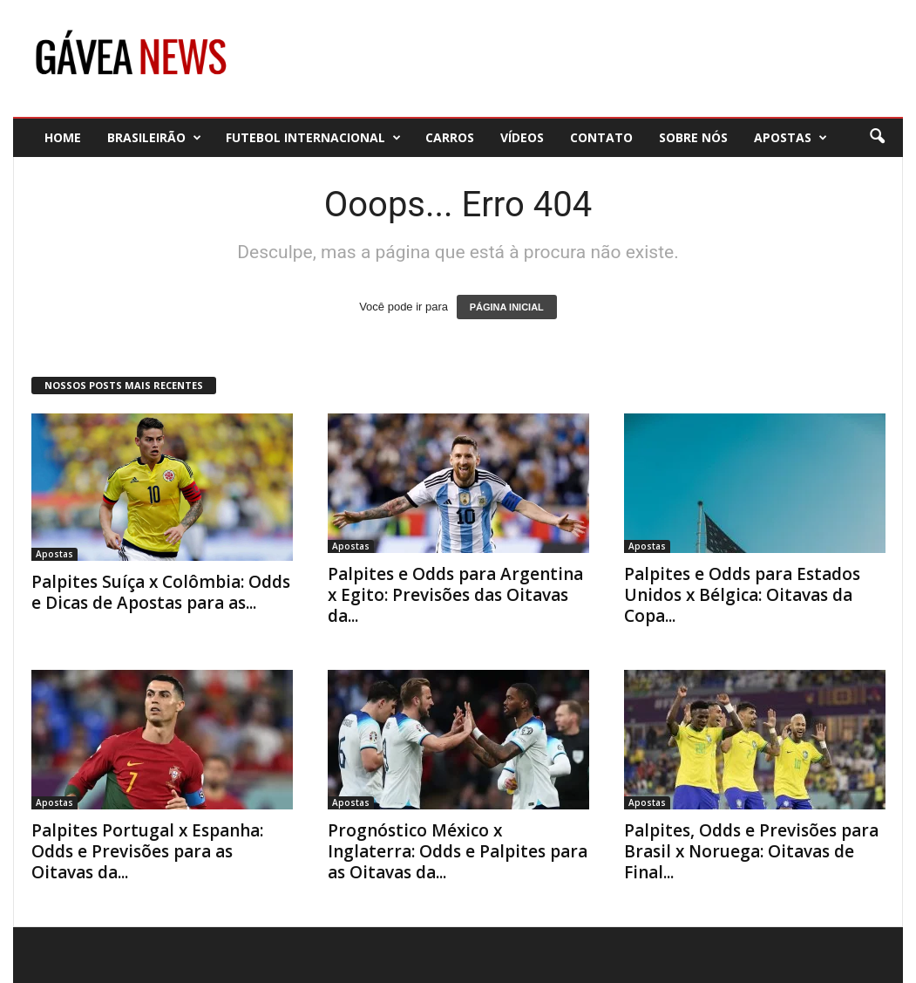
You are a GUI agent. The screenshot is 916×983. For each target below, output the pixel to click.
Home (62, 137)
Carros (449, 137)
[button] (877, 137)
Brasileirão (154, 137)
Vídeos (522, 137)
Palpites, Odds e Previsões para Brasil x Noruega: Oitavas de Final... (751, 851)
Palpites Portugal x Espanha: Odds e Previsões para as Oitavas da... (147, 851)
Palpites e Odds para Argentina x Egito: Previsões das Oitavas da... (455, 595)
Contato (601, 137)
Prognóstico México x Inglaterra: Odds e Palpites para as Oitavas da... (457, 851)
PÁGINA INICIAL (507, 307)
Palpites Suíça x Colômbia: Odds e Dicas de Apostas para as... (160, 592)
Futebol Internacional (313, 137)
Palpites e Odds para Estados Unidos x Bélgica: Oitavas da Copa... (742, 595)
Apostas (790, 137)
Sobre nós (693, 137)
